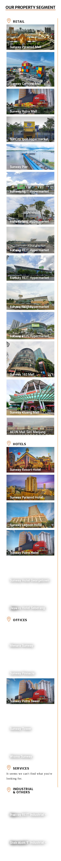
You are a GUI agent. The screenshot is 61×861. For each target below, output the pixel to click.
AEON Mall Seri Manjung (28, 432)
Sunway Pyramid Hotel (26, 497)
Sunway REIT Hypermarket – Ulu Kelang (29, 221)
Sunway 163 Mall (22, 374)
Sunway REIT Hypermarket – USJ (29, 278)
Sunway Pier (19, 167)
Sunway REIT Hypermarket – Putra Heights (29, 307)
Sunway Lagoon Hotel (26, 525)
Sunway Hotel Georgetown (29, 580)
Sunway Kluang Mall (24, 412)
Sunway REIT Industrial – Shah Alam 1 (28, 843)
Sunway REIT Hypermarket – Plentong (29, 191)
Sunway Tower (20, 729)
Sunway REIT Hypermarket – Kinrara (29, 336)
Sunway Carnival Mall (25, 84)
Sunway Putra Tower (25, 701)
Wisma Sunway (21, 756)
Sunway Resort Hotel (25, 470)
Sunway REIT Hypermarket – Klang (29, 250)
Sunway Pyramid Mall (25, 47)
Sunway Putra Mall (23, 111)
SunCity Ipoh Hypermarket (29, 139)
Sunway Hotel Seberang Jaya (27, 608)
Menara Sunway (21, 646)
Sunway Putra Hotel (24, 553)
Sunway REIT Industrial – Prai (28, 815)
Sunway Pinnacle (22, 673)
